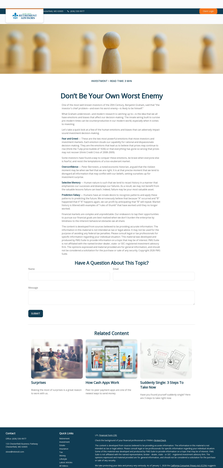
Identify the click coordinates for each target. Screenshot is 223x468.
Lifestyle (63, 450)
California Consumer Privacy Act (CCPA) (189, 457)
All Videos (63, 457)
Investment (64, 433)
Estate (62, 437)
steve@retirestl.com (15, 443)
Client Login (208, 3)
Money (62, 447)
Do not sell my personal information (169, 460)
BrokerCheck (160, 432)
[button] (157, 11)
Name (31, 260)
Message (33, 279)
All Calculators (65, 460)
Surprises (38, 374)
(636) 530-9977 (75, 3)
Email (116, 260)
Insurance (63, 440)
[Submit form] (35, 305)
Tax (61, 443)
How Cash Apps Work (102, 374)
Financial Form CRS (108, 426)
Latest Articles (65, 454)
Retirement (64, 430)
